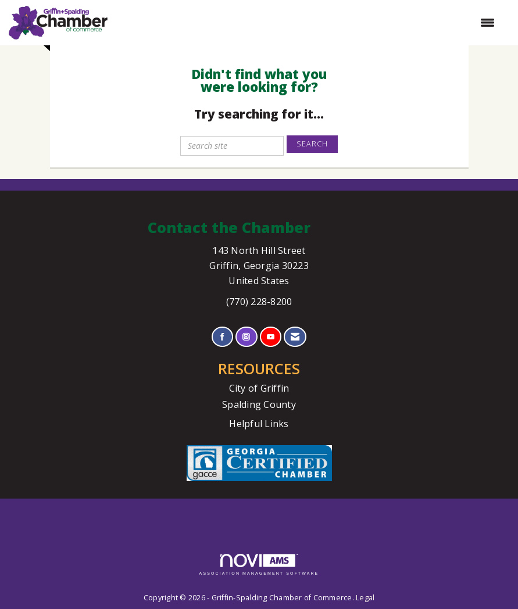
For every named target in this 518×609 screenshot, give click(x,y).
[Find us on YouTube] (270, 337)
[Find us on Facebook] (222, 337)
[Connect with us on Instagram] (246, 337)
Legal (365, 598)
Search (312, 144)
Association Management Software (259, 564)
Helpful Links (258, 423)
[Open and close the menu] (307, 22)
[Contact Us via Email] (295, 337)
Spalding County (259, 404)
